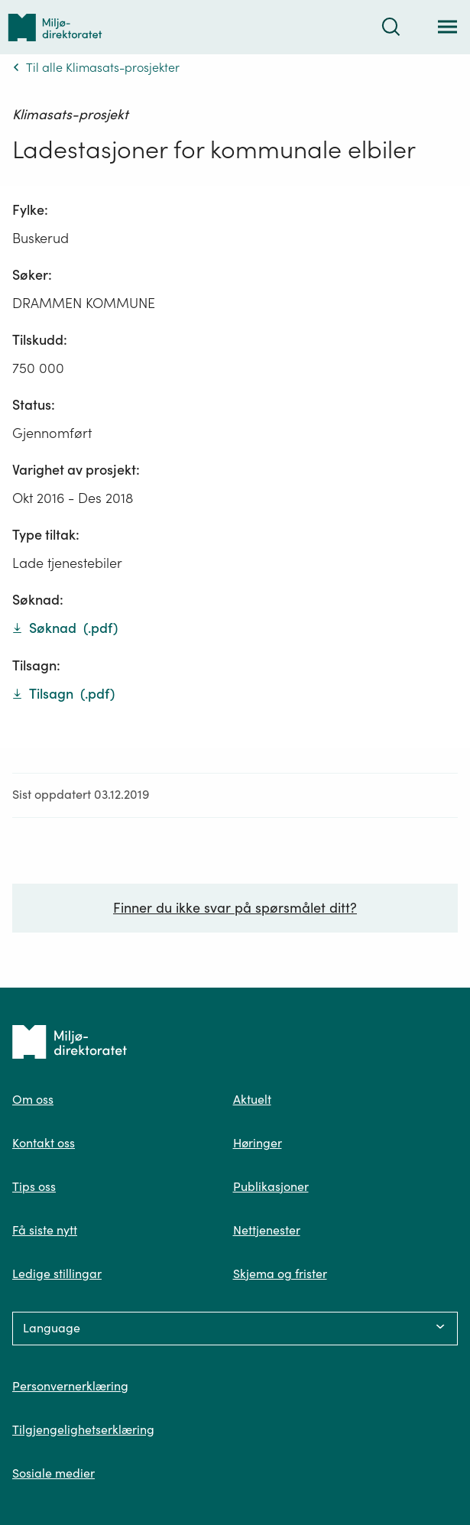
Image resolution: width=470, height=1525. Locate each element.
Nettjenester (266, 1230)
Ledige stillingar (57, 1273)
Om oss (32, 1099)
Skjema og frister (280, 1273)
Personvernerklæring (70, 1386)
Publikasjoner (271, 1186)
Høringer (257, 1142)
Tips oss (34, 1186)
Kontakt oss (43, 1142)
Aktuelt (252, 1099)
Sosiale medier (53, 1473)
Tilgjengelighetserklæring (83, 1429)
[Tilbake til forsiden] (55, 27)
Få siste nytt (44, 1230)
